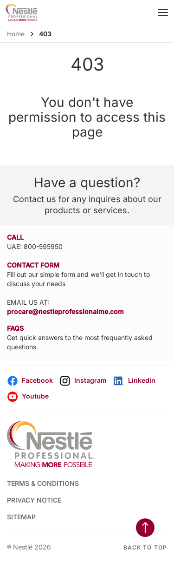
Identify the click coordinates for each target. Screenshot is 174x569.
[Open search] (144, 12)
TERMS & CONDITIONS (43, 483)
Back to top (145, 547)
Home (16, 34)
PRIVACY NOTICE (34, 500)
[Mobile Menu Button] (163, 13)
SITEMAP (21, 517)
